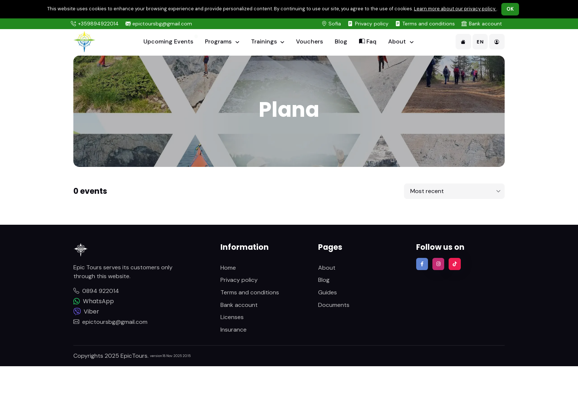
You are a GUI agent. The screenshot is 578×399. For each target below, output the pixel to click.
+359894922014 (98, 23)
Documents (333, 305)
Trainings (264, 41)
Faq (367, 41)
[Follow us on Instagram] (438, 264)
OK (510, 9)
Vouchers (309, 41)
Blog (341, 41)
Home (228, 268)
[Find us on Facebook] (422, 264)
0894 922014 (96, 291)
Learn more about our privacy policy (455, 9)
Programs (219, 41)
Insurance (233, 329)
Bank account (485, 23)
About (397, 41)
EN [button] (480, 42)
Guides (327, 292)
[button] (463, 41)
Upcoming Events (168, 41)
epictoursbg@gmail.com (162, 23)
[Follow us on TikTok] (454, 264)
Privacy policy (372, 23)
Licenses (232, 317)
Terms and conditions (428, 23)
